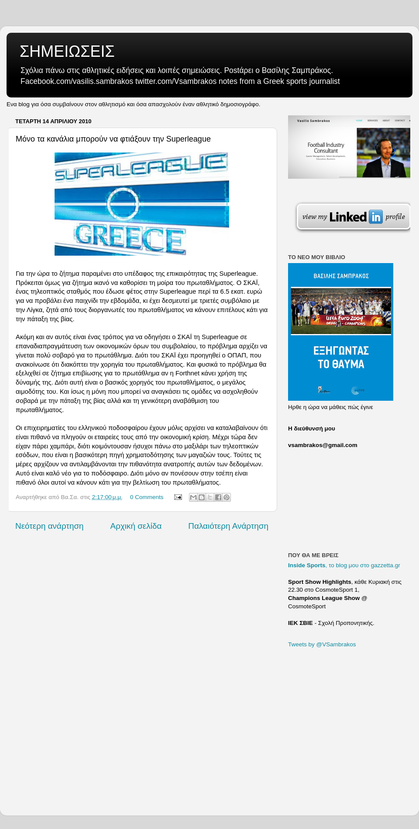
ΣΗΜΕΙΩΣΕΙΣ (67, 51)
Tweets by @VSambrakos (322, 644)
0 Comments (147, 497)
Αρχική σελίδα (136, 526)
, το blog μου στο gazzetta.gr (344, 565)
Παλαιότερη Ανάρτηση (228, 526)
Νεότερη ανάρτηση (49, 526)
